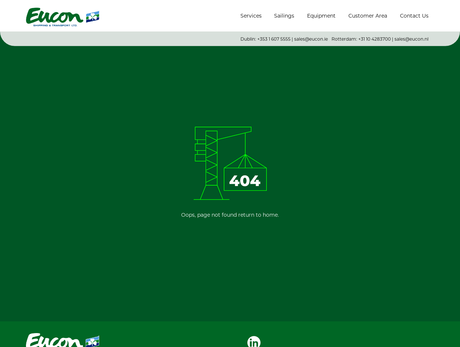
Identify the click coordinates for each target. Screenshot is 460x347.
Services (251, 15)
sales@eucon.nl (411, 35)
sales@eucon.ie (311, 35)
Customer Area (367, 15)
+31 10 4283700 (374, 35)
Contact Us (414, 15)
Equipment (321, 15)
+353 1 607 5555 (274, 35)
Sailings (284, 15)
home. (271, 214)
